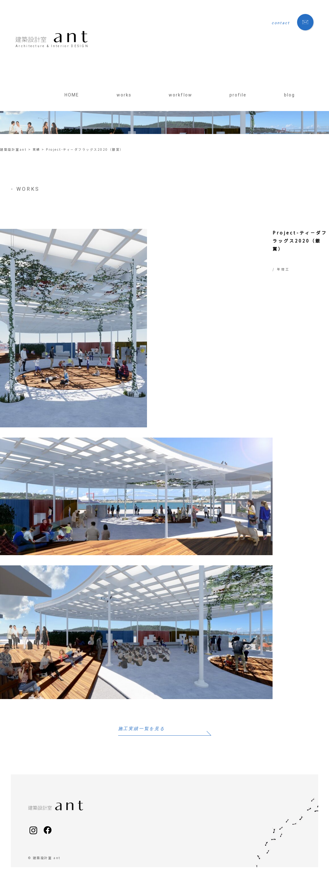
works (124, 94)
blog (289, 94)
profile (238, 94)
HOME (71, 94)
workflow (180, 94)
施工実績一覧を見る (141, 728)
